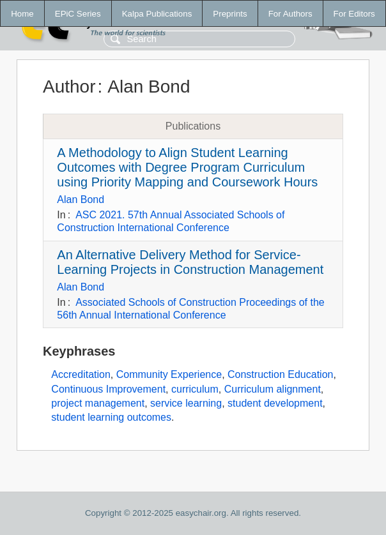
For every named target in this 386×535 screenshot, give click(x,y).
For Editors (354, 14)
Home (22, 14)
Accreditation (81, 374)
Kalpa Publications (157, 14)
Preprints (230, 14)
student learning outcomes (111, 417)
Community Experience (169, 374)
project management (97, 403)
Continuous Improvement (108, 389)
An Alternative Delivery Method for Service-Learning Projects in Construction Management (190, 262)
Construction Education (280, 374)
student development (275, 403)
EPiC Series (78, 14)
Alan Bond (80, 199)
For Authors (290, 14)
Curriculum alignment (272, 389)
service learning (186, 403)
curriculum (195, 389)
